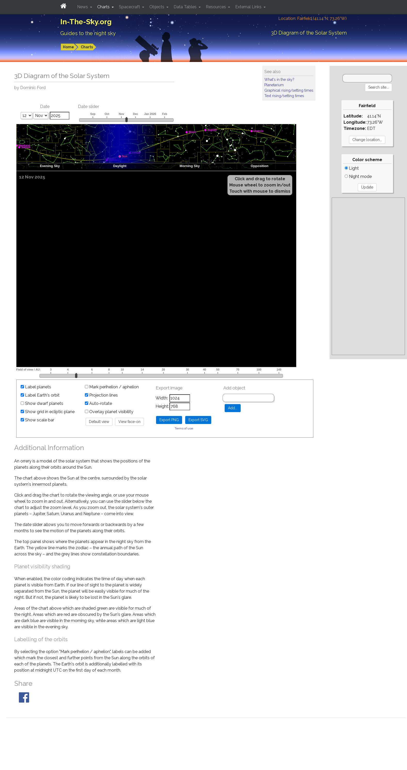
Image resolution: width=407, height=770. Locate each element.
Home (68, 47)
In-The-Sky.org (86, 22)
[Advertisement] (368, 276)
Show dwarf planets (42, 403)
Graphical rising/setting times (288, 90)
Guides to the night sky (88, 33)
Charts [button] (104, 6)
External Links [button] (249, 6)
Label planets (36, 386)
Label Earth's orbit (40, 395)
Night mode (358, 176)
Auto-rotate (98, 403)
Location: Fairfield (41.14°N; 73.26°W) (312, 18)
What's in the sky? (279, 79)
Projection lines (101, 395)
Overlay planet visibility (109, 411)
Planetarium (274, 85)
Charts (87, 47)
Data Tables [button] (186, 6)
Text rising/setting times (284, 96)
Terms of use (184, 428)
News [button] (83, 6)
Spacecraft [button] (130, 6)
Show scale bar (37, 420)
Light (352, 168)
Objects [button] (157, 6)
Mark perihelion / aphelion (112, 386)
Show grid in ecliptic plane (48, 411)
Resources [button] (216, 6)
